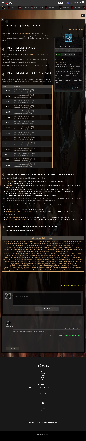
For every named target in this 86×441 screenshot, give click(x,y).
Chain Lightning (48, 249)
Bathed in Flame (37, 245)
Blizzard (15, 247)
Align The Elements (58, 241)
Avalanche (27, 243)
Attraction (18, 243)
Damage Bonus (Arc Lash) (20, 268)
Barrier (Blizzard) (48, 243)
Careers (43, 411)
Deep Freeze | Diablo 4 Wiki (22, 25)
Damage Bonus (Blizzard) (61, 268)
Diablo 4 (27, 33)
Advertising (43, 409)
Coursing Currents (25, 261)
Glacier (8, 191)
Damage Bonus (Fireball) (66, 270)
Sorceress (7, 36)
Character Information (6, 16)
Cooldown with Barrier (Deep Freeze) (17, 217)
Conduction (30, 253)
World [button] (64, 7)
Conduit (38, 253)
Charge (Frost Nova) (45, 251)
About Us (43, 377)
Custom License (45, 394)
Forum (43, 375)
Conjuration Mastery (49, 253)
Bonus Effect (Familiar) (36, 247)
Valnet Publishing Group (50, 422)
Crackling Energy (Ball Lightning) (43, 261)
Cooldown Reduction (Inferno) (22, 257)
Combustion (14, 253)
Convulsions (62, 253)
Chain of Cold (59, 249)
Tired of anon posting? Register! (71, 285)
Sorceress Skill (18, 33)
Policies (43, 417)
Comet (22, 253)
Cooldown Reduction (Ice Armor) (49, 255)
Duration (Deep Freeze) (13, 209)
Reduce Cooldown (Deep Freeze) (16, 219)
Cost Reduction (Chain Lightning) (21, 259)
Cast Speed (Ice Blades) (32, 249)
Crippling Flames (27, 264)
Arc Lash (69, 241)
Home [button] (12, 7)
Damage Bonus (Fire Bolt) (48, 270)
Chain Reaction (71, 249)
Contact (43, 379)
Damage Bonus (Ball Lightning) (41, 268)
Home (43, 371)
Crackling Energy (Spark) (64, 261)
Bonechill (9, 185)
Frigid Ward (9, 181)
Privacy (43, 415)
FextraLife (32, 422)
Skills (15, 16)
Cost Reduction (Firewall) (42, 259)
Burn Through (58, 247)
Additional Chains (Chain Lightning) (15, 241)
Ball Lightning (37, 243)
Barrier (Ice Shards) (24, 245)
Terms (43, 413)
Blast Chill (57, 245)
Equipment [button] (51, 7)
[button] (61, 3)
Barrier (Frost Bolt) (62, 243)
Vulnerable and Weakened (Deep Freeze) (19, 211)
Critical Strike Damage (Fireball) (48, 266)
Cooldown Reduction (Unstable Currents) (47, 257)
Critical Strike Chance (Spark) (26, 266)
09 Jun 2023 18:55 (68, 328)
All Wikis (43, 373)
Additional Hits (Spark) (35, 241)
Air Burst (47, 241)
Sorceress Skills (22, 16)
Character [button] (37, 7)
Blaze (64, 245)
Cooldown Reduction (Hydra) (28, 255)
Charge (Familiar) (31, 251)
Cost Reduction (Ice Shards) (61, 259)
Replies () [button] (69, 335)
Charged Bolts (58, 251)
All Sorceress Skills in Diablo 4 (42, 238)
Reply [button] (77, 335)
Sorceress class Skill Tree (28, 54)
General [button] (23, 7)
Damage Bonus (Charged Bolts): (27, 270)
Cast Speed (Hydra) (16, 249)
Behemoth (48, 245)
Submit (47, 309)
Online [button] (75, 7)
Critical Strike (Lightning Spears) (45, 264)
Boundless (48, 247)
